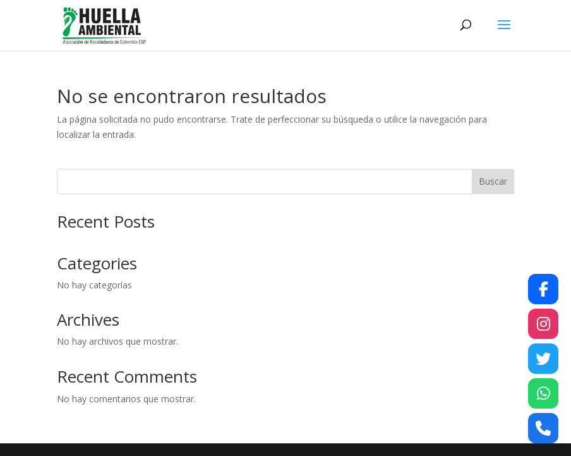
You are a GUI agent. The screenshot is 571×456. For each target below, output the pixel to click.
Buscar (493, 181)
